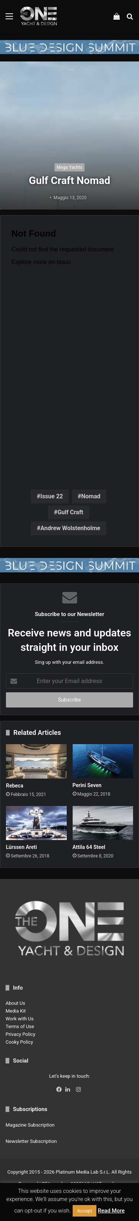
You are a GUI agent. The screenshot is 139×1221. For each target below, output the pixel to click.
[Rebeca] (36, 761)
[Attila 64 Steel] (103, 823)
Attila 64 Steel (89, 847)
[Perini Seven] (103, 761)
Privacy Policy (20, 1034)
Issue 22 (51, 496)
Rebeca (14, 786)
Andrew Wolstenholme (70, 528)
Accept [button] (84, 1211)
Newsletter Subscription (31, 1141)
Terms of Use (20, 1026)
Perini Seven (87, 785)
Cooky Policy (19, 1042)
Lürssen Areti (21, 847)
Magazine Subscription (30, 1125)
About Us (15, 1003)
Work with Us (20, 1018)
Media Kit (16, 1011)
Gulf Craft (70, 512)
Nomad (90, 496)
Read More (111, 1210)
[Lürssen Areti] (36, 823)
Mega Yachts (69, 167)
